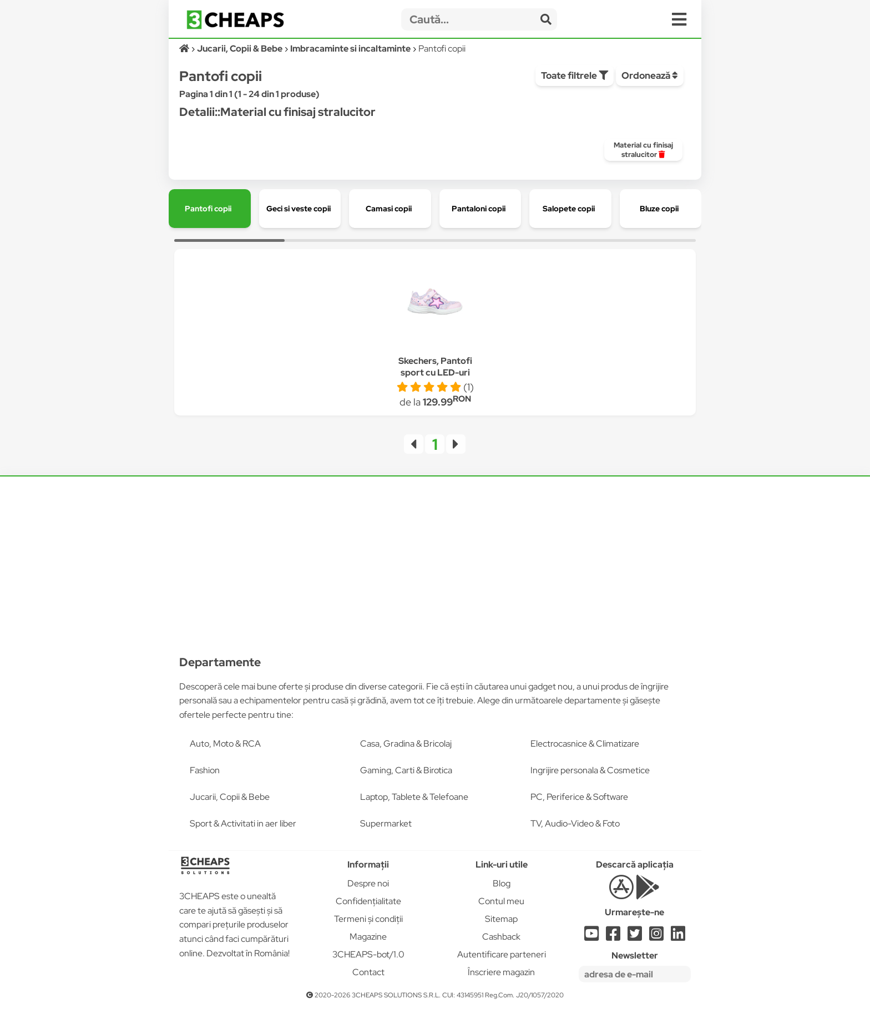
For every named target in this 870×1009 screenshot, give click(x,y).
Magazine (368, 936)
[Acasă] (185, 48)
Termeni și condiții (368, 919)
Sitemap (501, 919)
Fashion (205, 770)
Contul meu (501, 901)
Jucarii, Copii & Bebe (230, 797)
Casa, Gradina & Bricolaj (406, 743)
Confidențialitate (368, 901)
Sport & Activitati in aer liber (243, 823)
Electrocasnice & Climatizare (584, 743)
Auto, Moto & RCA (225, 743)
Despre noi (368, 883)
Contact (368, 972)
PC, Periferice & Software (579, 797)
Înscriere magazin (501, 972)
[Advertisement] (435, 558)
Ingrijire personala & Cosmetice (590, 770)
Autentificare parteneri (501, 954)
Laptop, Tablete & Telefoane (414, 797)
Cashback (501, 936)
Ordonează (649, 75)
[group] (643, 150)
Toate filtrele (574, 75)
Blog (501, 883)
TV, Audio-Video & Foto (575, 823)
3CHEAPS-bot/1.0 (368, 954)
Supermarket (386, 823)
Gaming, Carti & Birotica (406, 770)
